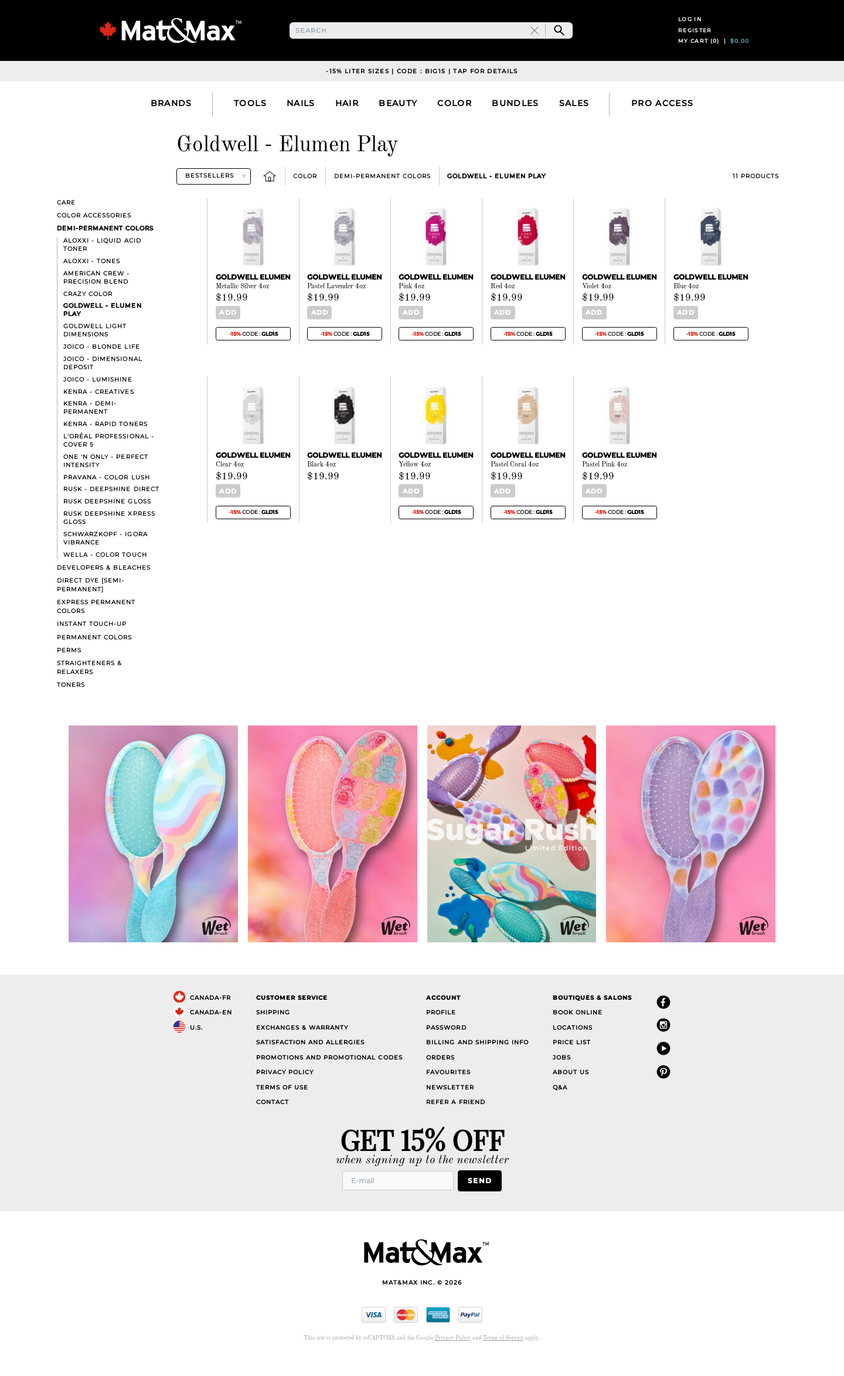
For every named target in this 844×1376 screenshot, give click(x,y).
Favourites (448, 1091)
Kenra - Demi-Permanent (90, 427)
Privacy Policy (285, 1091)
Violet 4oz (596, 305)
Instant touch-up (92, 643)
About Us (571, 1091)
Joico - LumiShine (97, 398)
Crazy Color (88, 312)
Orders (440, 1076)
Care (66, 221)
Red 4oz (503, 305)
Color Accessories (94, 234)
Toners (71, 703)
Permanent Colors (94, 656)
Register (695, 39)
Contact (272, 1121)
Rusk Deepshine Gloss (107, 520)
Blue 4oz (686, 305)
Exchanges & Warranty (302, 1046)
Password (446, 1046)
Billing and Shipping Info (477, 1061)
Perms (69, 669)
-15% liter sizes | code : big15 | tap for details (422, 90)
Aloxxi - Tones (91, 280)
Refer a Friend (455, 1121)
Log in (690, 28)
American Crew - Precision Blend (96, 296)
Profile (441, 1032)
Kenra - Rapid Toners (105, 443)
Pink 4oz (411, 305)
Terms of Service (503, 1355)
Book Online (578, 1032)
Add (226, 331)
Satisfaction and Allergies (310, 1061)
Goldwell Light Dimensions (95, 349)
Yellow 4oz (415, 482)
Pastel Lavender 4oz (336, 305)
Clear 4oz (230, 482)
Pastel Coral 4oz (515, 482)
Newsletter (450, 1106)
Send (483, 1199)
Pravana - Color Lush (106, 496)
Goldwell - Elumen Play (496, 195)
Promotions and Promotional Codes (329, 1076)
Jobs (562, 1076)
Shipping (273, 1032)
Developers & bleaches (104, 586)
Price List (572, 1061)
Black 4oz (321, 482)
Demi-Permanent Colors (382, 195)
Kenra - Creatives (98, 410)
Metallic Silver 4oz (242, 305)
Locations (573, 1046)
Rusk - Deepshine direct (111, 508)
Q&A (560, 1106)
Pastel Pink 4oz (604, 482)
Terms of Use (282, 1106)
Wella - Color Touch (105, 573)
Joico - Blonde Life (101, 365)
